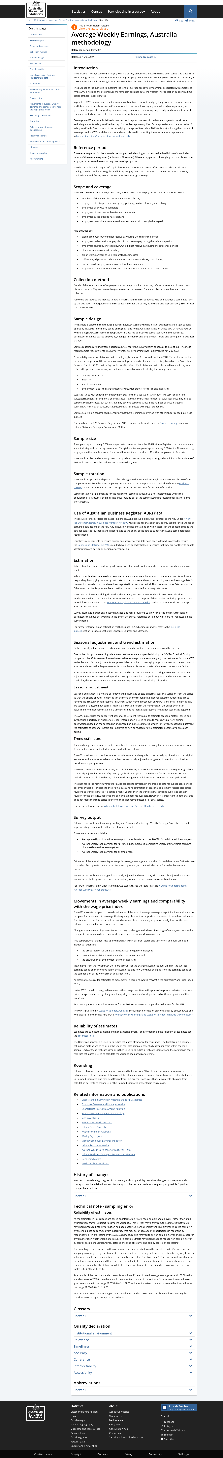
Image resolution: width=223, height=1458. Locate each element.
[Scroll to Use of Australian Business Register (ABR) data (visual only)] (166, 513)
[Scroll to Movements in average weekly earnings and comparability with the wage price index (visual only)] (126, 907)
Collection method (38, 52)
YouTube (169, 1438)
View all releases (145, 56)
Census (96, 11)
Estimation (35, 83)
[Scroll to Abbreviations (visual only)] (104, 1383)
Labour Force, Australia (94, 1127)
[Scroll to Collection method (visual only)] (112, 280)
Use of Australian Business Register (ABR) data (42, 76)
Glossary (34, 147)
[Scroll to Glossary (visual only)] (93, 1309)
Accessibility (155, 1454)
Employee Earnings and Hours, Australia (103, 1104)
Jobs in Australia (90, 1118)
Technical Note (86, 1035)
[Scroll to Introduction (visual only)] (101, 68)
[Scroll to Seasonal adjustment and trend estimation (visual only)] (159, 643)
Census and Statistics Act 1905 (94, 545)
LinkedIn (168, 1434)
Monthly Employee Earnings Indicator (102, 1140)
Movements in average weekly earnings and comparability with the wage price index (45, 106)
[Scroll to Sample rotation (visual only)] (108, 474)
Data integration (79, 1437)
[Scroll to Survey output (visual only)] (104, 818)
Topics (74, 1416)
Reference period (38, 40)
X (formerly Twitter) (174, 1430)
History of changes (39, 135)
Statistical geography (82, 1424)
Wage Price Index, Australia (113, 1010)
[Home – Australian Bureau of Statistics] (35, 1412)
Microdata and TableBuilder (85, 1428)
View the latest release (93, 28)
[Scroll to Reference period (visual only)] (110, 148)
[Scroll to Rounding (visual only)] (95, 1066)
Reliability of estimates (40, 115)
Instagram (169, 1426)
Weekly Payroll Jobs (92, 1136)
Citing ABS (114, 1424)
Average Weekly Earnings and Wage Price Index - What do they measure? (154, 1014)
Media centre (116, 1420)
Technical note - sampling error (45, 141)
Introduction (36, 34)
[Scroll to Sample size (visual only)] (99, 439)
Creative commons (44, 1454)
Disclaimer (103, 1454)
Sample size (35, 63)
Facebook (169, 1421)
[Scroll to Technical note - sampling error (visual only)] (137, 1207)
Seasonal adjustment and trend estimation (45, 91)
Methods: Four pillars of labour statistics (128, 602)
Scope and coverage (39, 46)
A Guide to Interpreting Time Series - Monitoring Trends (134, 806)
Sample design (37, 57)
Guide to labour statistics (95, 1163)
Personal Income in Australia (97, 1122)
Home (29, 20)
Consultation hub (118, 1428)
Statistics (79, 11)
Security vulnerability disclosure (126, 1437)
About (155, 11)
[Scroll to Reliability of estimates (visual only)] (120, 1026)
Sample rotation (37, 69)
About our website (119, 1411)
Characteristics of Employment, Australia (103, 1108)
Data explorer (78, 1433)
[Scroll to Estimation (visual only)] (98, 561)
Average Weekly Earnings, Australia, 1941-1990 (106, 1149)
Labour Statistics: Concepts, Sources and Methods (103, 136)
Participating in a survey (126, 11)
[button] (190, 11)
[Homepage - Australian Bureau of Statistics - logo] (36, 9)
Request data (78, 1441)
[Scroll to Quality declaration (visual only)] (113, 1326)
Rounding (34, 121)
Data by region (78, 1420)
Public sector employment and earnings (103, 1113)
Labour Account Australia (95, 1145)
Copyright (76, 1454)
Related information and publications (41, 128)
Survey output (36, 98)
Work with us (116, 1416)
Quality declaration (39, 153)
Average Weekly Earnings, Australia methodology (73, 20)
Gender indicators (91, 1159)
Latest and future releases (85, 1411)
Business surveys (169, 423)
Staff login (183, 1454)
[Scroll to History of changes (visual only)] (112, 1175)
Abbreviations (36, 158)
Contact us (115, 1433)
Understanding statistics (84, 1445)
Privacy (129, 1454)
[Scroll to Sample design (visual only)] (105, 319)
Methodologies (41, 20)
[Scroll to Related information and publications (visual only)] (148, 1095)
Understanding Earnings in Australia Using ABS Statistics (112, 1099)
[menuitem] (79, 11)
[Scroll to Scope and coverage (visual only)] (115, 187)
